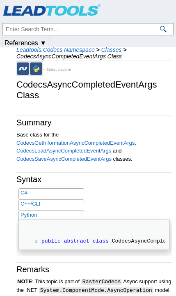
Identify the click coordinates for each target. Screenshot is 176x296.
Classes (111, 49)
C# (24, 193)
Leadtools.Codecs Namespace (55, 49)
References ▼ (25, 42)
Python (29, 215)
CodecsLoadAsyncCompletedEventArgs (63, 151)
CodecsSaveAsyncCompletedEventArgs (64, 159)
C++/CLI (30, 204)
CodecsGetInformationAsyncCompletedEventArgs (75, 143)
